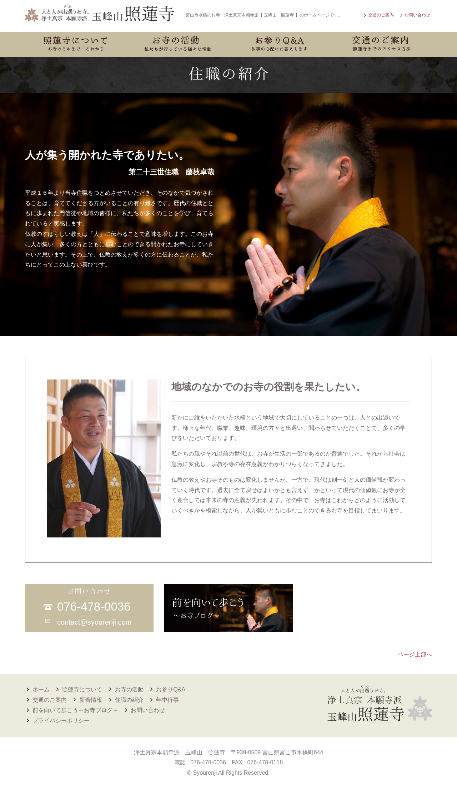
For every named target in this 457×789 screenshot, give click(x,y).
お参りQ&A (170, 689)
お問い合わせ (417, 15)
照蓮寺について (82, 689)
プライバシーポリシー (61, 721)
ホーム (41, 689)
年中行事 (167, 700)
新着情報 (90, 700)
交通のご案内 (381, 15)
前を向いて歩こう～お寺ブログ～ (75, 710)
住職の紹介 (129, 700)
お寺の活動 (129, 689)
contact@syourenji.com (94, 622)
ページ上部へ (415, 654)
